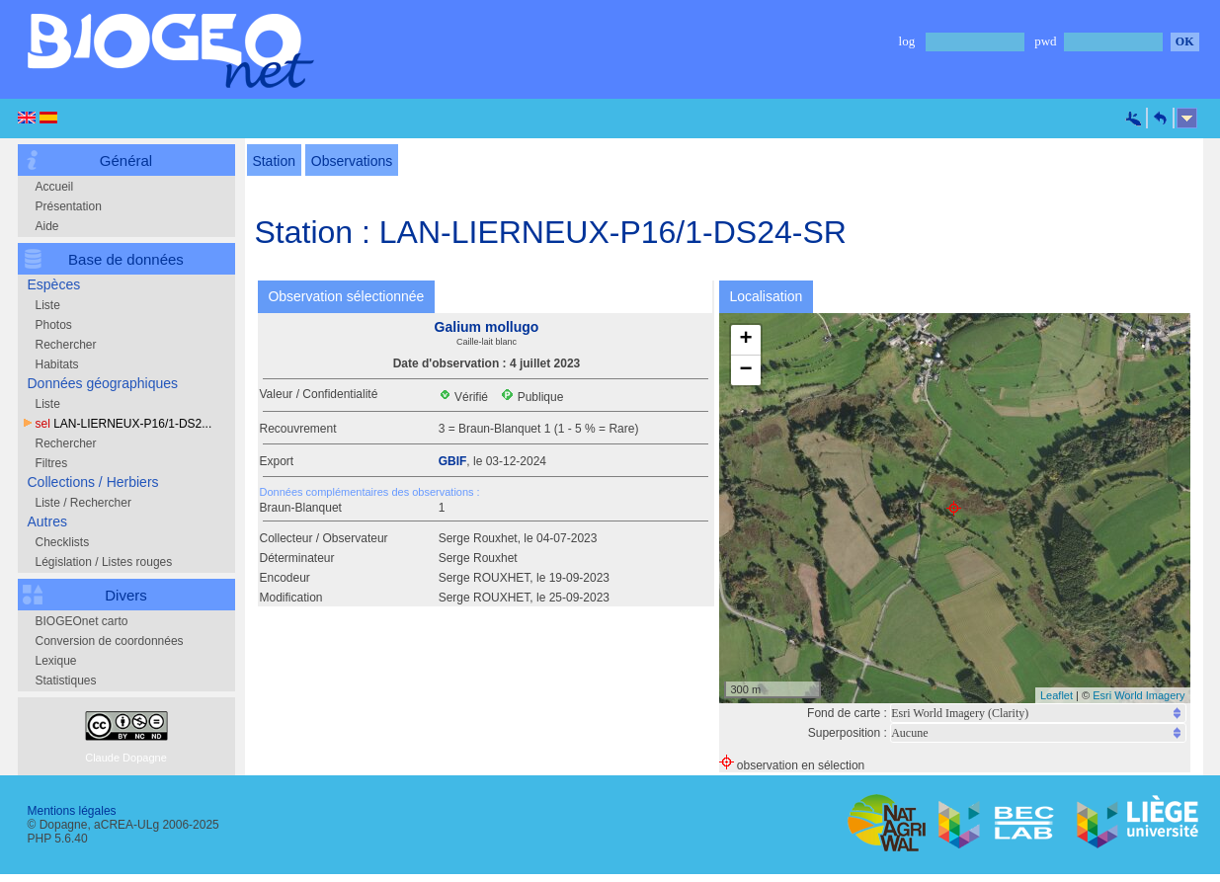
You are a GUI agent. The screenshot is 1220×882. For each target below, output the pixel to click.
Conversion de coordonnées (110, 641)
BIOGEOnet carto (82, 621)
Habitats (57, 364)
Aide (47, 226)
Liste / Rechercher (83, 503)
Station (274, 161)
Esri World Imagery (1138, 695)
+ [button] (745, 340)
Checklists (63, 542)
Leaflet (1056, 695)
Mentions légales (72, 811)
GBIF (453, 461)
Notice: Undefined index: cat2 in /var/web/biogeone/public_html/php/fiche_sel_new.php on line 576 (1038, 733)
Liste (48, 305)
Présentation (69, 206)
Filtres (52, 463)
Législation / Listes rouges (104, 562)
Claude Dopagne (126, 757)
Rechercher (66, 345)
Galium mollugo (487, 327)
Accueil (55, 187)
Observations (351, 161)
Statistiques (66, 680)
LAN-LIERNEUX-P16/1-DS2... (124, 424)
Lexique (56, 661)
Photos (54, 325)
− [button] (745, 370)
